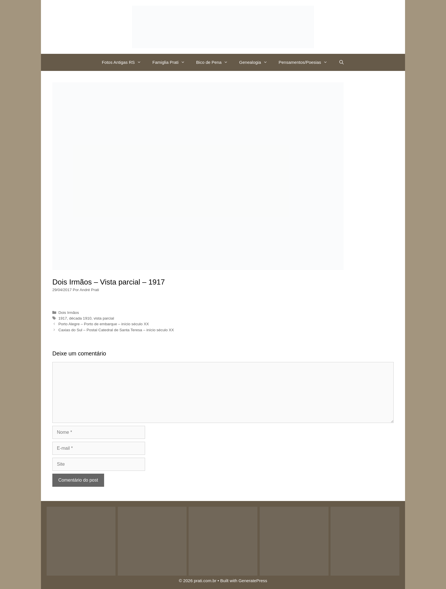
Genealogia (256, 62)
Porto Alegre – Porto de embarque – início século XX (103, 324)
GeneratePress (252, 580)
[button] (141, 62)
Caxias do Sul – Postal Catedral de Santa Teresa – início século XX (116, 330)
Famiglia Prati (171, 62)
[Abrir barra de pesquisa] (341, 62)
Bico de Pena (215, 62)
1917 (62, 318)
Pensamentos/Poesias (306, 62)
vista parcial (104, 318)
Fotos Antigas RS (124, 62)
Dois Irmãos (68, 312)
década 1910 (80, 318)
